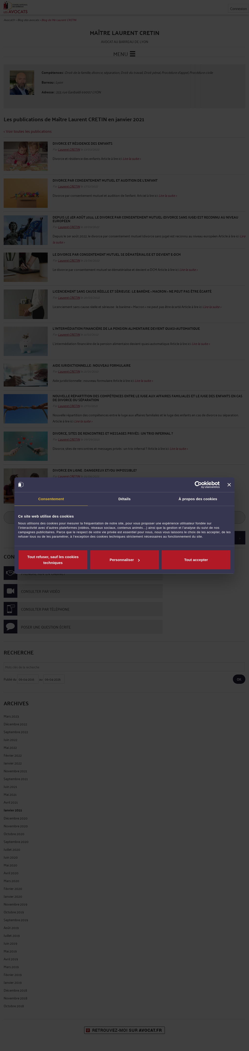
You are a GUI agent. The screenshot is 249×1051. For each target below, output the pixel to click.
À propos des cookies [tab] (198, 499)
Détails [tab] (124, 499)
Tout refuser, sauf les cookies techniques (53, 560)
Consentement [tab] (51, 499)
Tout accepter (196, 560)
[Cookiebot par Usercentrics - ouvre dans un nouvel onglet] (198, 484)
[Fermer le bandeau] (229, 484)
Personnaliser (125, 560)
